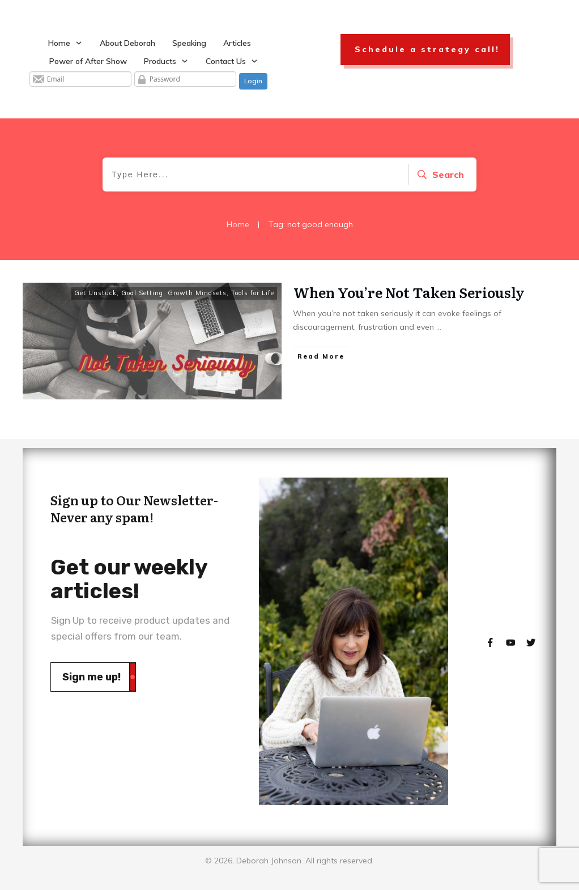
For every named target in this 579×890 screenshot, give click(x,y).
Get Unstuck (95, 293)
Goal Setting (142, 293)
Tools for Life (252, 293)
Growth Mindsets (197, 293)
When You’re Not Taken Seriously (409, 292)
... (438, 327)
